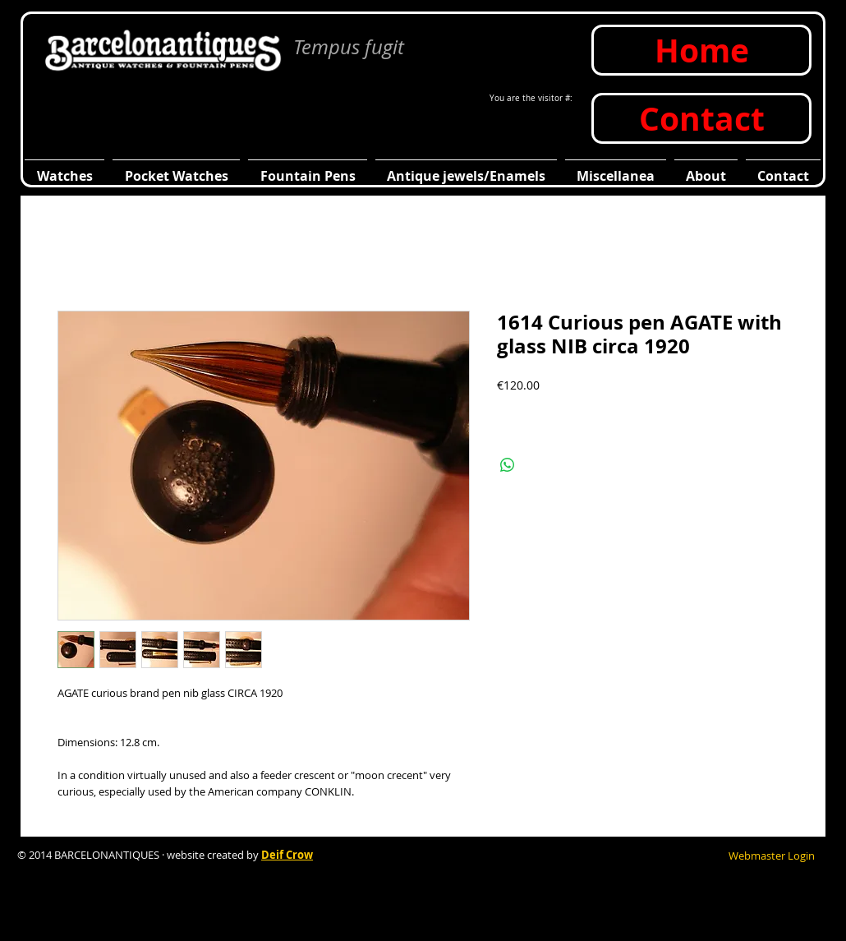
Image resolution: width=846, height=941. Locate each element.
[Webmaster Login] (771, 855)
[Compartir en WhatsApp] (507, 465)
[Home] (701, 50)
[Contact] (701, 118)
